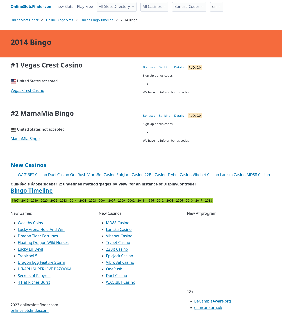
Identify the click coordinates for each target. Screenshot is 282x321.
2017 (199, 200)
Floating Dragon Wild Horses (43, 242)
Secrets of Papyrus (34, 275)
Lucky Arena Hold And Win (41, 229)
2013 (64, 200)
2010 (190, 200)
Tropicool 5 (27, 255)
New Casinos (28, 165)
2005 (170, 200)
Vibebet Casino (206, 174)
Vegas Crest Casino (27, 90)
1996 (151, 200)
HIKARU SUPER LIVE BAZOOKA (45, 268)
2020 (44, 200)
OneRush (78, 174)
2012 (160, 200)
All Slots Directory (114, 6)
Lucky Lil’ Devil (30, 249)
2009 (122, 200)
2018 (208, 200)
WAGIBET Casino (33, 174)
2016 (25, 200)
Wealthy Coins (30, 222)
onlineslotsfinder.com (30, 310)
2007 (112, 200)
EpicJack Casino (131, 174)
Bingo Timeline (32, 190)
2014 (74, 200)
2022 (54, 200)
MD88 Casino (258, 174)
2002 (131, 200)
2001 (83, 200)
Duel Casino (59, 174)
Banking (164, 67)
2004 (102, 200)
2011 (141, 200)
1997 (15, 200)
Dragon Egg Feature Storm (41, 262)
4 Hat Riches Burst (34, 282)
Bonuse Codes (186, 6)
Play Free (85, 6)
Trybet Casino (180, 174)
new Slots (64, 6)
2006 (180, 200)
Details (179, 67)
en (214, 6)
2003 (93, 200)
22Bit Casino (156, 174)
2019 (35, 200)
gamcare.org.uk (208, 307)
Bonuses (149, 67)
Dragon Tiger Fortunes (38, 235)
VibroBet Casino (102, 174)
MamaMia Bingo (25, 138)
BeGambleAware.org (212, 301)
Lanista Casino (233, 174)
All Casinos (152, 6)
